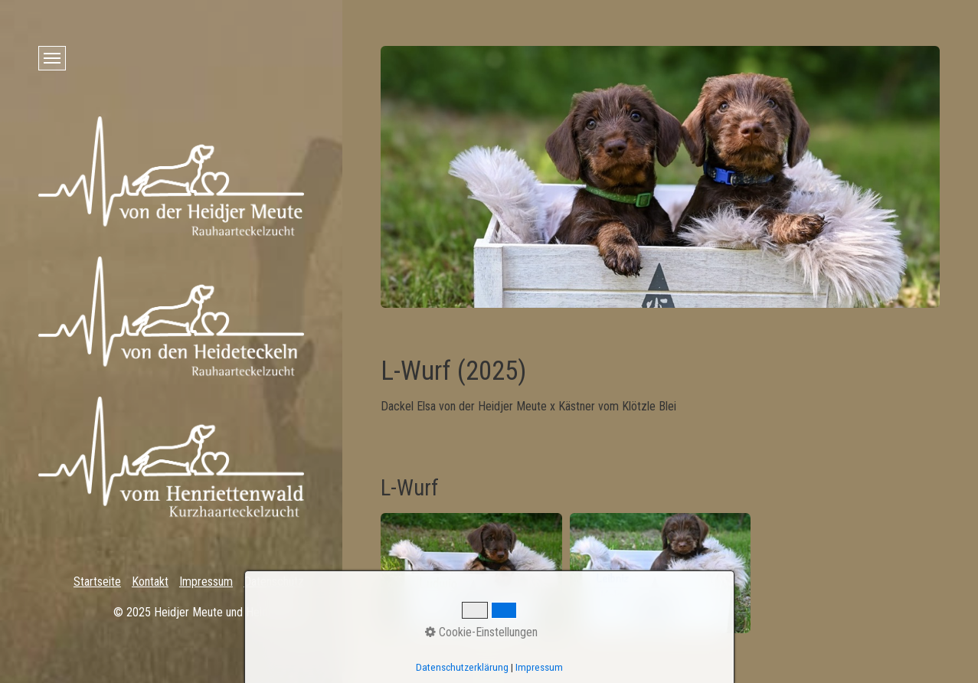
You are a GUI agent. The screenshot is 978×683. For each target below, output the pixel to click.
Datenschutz (274, 581)
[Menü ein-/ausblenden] (52, 58)
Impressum (206, 581)
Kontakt (150, 581)
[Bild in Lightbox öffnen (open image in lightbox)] (471, 573)
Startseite (97, 581)
